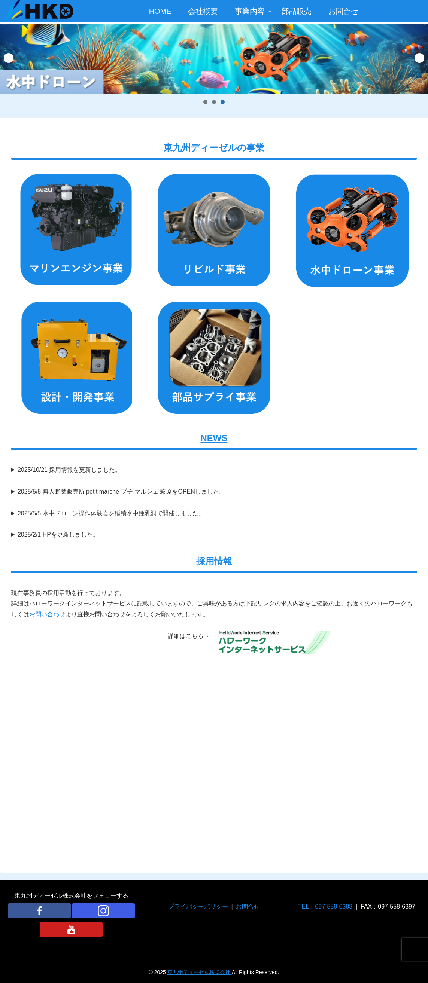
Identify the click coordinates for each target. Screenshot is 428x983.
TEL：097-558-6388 (325, 906)
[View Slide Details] (214, 58)
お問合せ (248, 906)
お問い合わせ (47, 614)
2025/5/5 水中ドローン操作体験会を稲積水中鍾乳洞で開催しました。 (111, 513)
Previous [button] (8, 58)
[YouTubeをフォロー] (71, 929)
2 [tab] (214, 102)
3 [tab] (223, 102)
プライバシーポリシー (198, 906)
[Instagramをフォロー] (103, 910)
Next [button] (419, 58)
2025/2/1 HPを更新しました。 (58, 534)
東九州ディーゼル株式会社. (199, 972)
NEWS (214, 438)
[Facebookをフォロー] (39, 910)
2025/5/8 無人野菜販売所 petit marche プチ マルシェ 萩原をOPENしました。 (121, 491)
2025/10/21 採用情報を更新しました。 (69, 470)
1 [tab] (205, 102)
